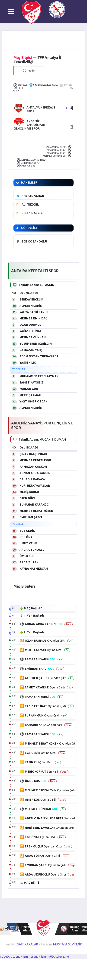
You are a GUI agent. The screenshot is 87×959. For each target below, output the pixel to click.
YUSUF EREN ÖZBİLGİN (35, 343)
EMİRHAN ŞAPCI (30, 517)
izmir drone (31, 956)
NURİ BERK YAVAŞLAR (34, 485)
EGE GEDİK (27, 530)
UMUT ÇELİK (28, 543)
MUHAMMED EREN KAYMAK (38, 376)
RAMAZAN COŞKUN (33, 466)
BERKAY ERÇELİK (31, 299)
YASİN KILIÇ (27, 362)
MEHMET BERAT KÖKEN (36, 510)
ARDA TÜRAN (29, 562)
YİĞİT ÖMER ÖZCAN (33, 401)
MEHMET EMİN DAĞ (33, 318)
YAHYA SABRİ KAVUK (33, 312)
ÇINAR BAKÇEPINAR (33, 454)
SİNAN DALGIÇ (32, 212)
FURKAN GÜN (28, 388)
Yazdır (29, 70)
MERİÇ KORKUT (30, 491)
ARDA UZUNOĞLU (32, 549)
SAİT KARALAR (27, 944)
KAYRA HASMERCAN (33, 568)
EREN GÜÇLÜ (28, 498)
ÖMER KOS (26, 555)
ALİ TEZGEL (30, 204)
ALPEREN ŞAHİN (30, 305)
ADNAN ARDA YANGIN (34, 472)
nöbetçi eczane (10, 956)
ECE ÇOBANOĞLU (34, 241)
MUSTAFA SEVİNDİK (67, 944)
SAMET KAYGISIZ (31, 382)
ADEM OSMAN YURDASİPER (38, 356)
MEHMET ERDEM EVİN (35, 460)
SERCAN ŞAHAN (33, 196)
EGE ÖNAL (26, 537)
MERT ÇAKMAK (30, 395)
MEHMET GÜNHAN (32, 337)
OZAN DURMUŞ (30, 324)
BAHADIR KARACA (32, 479)
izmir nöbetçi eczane (55, 956)
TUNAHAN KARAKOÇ (33, 504)
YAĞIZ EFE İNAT (30, 331)
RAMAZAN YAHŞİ (31, 349)
